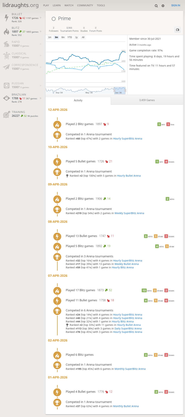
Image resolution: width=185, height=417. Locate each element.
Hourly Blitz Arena (123, 267)
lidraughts (21, 5)
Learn (57, 5)
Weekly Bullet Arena (127, 264)
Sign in (175, 5)
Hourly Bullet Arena (129, 175)
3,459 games (147, 100)
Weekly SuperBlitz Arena (129, 213)
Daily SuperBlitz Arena (128, 328)
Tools (101, 5)
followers (53, 29)
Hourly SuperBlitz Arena (127, 138)
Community (85, 5)
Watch (68, 5)
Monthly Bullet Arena (126, 406)
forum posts (95, 29)
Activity (78, 100)
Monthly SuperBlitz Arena (130, 369)
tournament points (69, 29)
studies (84, 29)
